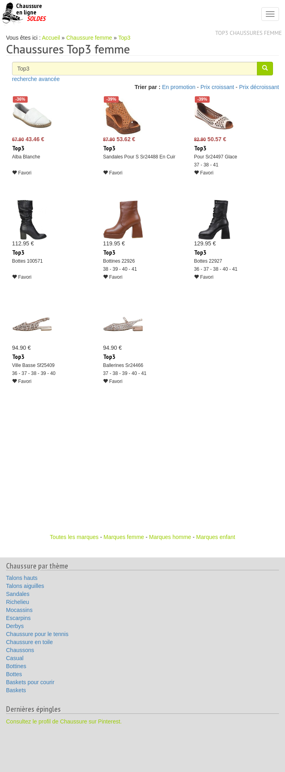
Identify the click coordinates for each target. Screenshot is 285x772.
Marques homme (170, 537)
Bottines (16, 666)
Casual (15, 658)
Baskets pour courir (30, 682)
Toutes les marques (74, 537)
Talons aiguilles (25, 586)
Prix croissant (217, 87)
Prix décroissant (259, 87)
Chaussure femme (89, 37)
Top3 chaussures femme (248, 32)
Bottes (14, 674)
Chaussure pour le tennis (37, 634)
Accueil (51, 37)
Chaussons (20, 650)
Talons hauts (22, 578)
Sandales (17, 594)
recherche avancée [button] (36, 79)
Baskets (16, 690)
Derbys (15, 626)
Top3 (124, 37)
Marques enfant (215, 537)
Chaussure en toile (29, 642)
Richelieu (17, 602)
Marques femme (123, 537)
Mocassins (19, 610)
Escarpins (18, 618)
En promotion (178, 87)
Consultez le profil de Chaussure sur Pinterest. (64, 721)
